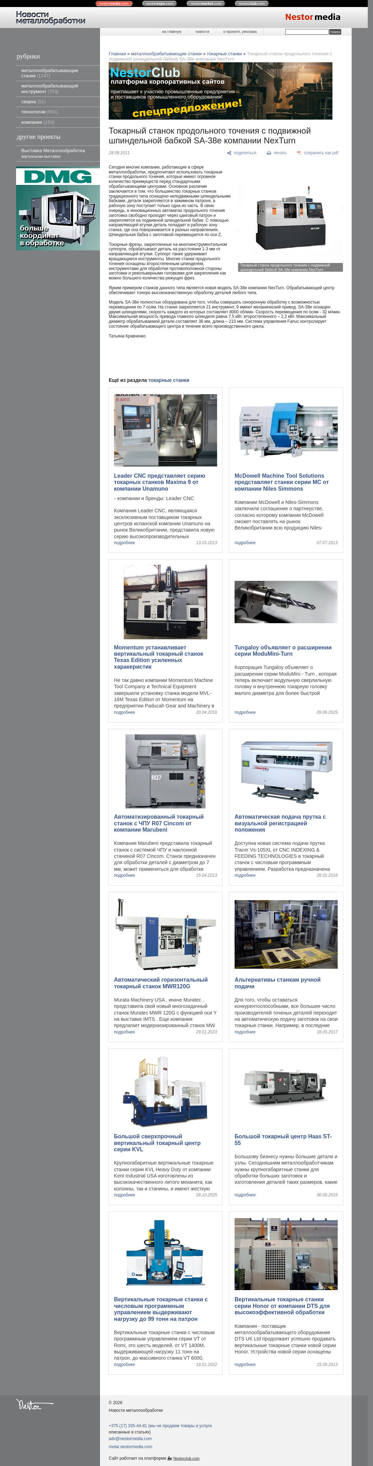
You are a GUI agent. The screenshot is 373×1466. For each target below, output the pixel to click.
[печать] (277, 153)
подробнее (124, 543)
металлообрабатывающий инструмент (49, 88)
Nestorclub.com (186, 1458)
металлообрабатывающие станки (49, 73)
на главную (171, 31)
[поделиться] (241, 153)
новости (202, 31)
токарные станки (224, 53)
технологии (39, 111)
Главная (117, 53)
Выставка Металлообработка (53, 153)
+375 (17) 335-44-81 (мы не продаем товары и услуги (160, 1425)
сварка (33, 101)
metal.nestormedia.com (130, 1446)
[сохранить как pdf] (318, 153)
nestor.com (114, 3)
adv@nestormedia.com (130, 1438)
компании (37, 122)
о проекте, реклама (240, 31)
